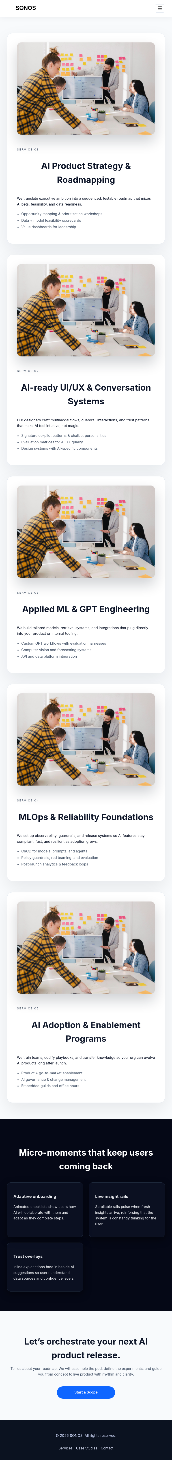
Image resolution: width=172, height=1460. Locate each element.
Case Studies (86, 1448)
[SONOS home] (26, 8)
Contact (107, 1448)
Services (65, 1448)
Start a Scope (86, 1392)
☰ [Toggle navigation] (160, 8)
